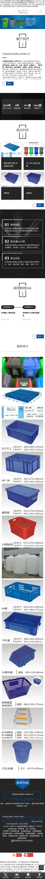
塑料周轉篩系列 (25, 821)
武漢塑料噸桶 (37, 831)
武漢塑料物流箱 (26, 831)
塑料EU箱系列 (10, 819)
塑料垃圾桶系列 (29, 817)
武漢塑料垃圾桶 (7, 833)
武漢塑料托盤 (15, 831)
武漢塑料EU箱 (12, 836)
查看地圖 (39, 875)
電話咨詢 (6, 875)
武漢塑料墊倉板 (35, 836)
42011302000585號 (22, 840)
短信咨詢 (17, 875)
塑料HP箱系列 (20, 819)
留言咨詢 (28, 875)
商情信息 (33, 828)
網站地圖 (21, 828)
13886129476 (34, 824)
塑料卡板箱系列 (13, 821)
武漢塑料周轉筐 (30, 833)
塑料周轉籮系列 (32, 819)
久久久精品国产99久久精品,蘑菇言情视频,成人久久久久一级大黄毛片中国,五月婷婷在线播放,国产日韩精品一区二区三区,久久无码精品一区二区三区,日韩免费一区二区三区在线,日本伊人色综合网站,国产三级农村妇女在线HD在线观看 (22, 3)
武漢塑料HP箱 (23, 836)
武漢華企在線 (12, 828)
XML (27, 828)
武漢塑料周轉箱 (19, 833)
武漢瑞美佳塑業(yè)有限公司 (26, 826)
